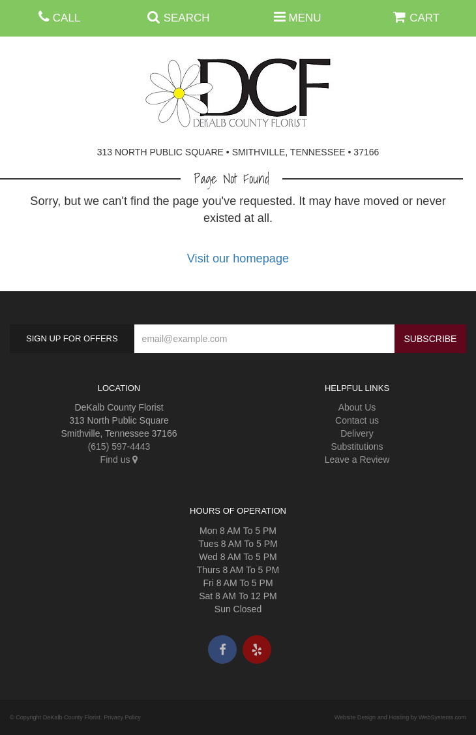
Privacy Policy (122, 717)
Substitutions (357, 446)
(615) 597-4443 (119, 446)
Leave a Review (357, 459)
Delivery (357, 433)
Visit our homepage (238, 258)
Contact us (357, 420)
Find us (119, 459)
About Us (357, 407)
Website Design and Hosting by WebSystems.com (400, 717)
